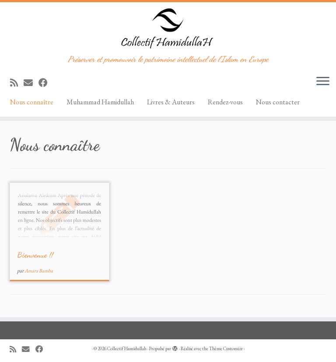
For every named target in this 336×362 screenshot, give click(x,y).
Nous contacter (278, 102)
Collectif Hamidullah (127, 348)
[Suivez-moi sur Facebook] (45, 83)
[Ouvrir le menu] (322, 81)
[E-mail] (31, 83)
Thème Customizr (226, 348)
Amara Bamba (38, 270)
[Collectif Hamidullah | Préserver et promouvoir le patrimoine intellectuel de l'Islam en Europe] (168, 28)
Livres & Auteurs (171, 102)
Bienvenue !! (35, 254)
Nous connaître (31, 102)
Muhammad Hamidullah (100, 102)
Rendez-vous (225, 102)
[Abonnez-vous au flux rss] (17, 83)
